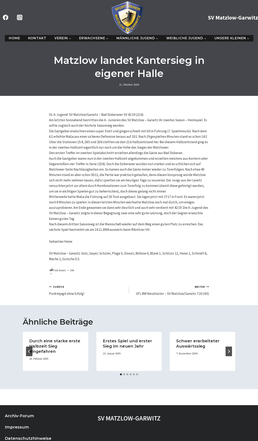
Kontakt (37, 38)
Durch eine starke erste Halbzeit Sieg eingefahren (54, 346)
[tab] (121, 374)
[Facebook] (5, 17)
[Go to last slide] (29, 351)
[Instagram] (19, 17)
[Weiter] (229, 351)
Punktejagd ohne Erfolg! (87, 290)
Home (14, 38)
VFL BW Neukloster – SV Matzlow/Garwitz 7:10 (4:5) (170, 290)
